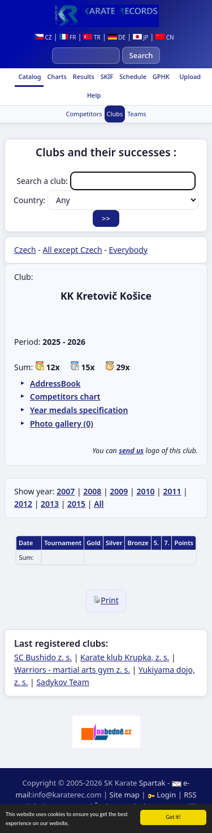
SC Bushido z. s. (43, 657)
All (98, 503)
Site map (125, 795)
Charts (56, 76)
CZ (43, 37)
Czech (25, 249)
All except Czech (72, 249)
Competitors (84, 113)
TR (91, 37)
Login (163, 795)
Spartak (152, 783)
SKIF (106, 76)
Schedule (132, 76)
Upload (190, 76)
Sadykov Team (62, 682)
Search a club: (105, 181)
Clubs (115, 113)
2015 (76, 503)
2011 (172, 491)
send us (131, 450)
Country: (106, 200)
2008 (92, 491)
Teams (136, 113)
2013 (50, 503)
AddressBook (55, 383)
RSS (190, 795)
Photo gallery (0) (61, 423)
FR (67, 37)
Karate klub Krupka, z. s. (124, 657)
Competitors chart (65, 396)
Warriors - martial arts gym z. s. (72, 669)
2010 (145, 491)
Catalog (29, 76)
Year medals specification (79, 410)
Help (93, 95)
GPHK (160, 76)
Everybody (128, 249)
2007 (66, 491)
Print (106, 600)
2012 (23, 503)
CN (164, 37)
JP (140, 37)
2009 (119, 491)
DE (117, 37)
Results (82, 76)
